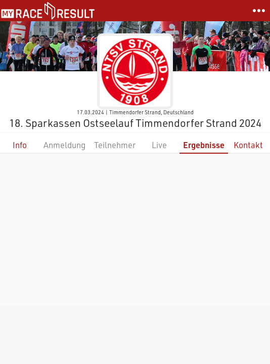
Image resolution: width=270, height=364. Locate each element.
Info (20, 145)
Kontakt (248, 145)
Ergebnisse (203, 145)
